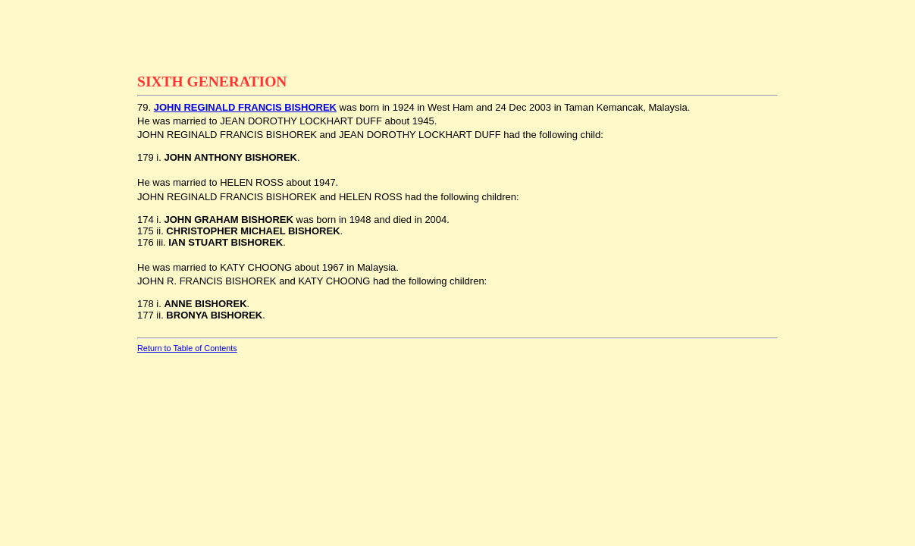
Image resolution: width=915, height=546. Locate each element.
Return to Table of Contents (187, 348)
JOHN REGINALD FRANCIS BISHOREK (245, 107)
